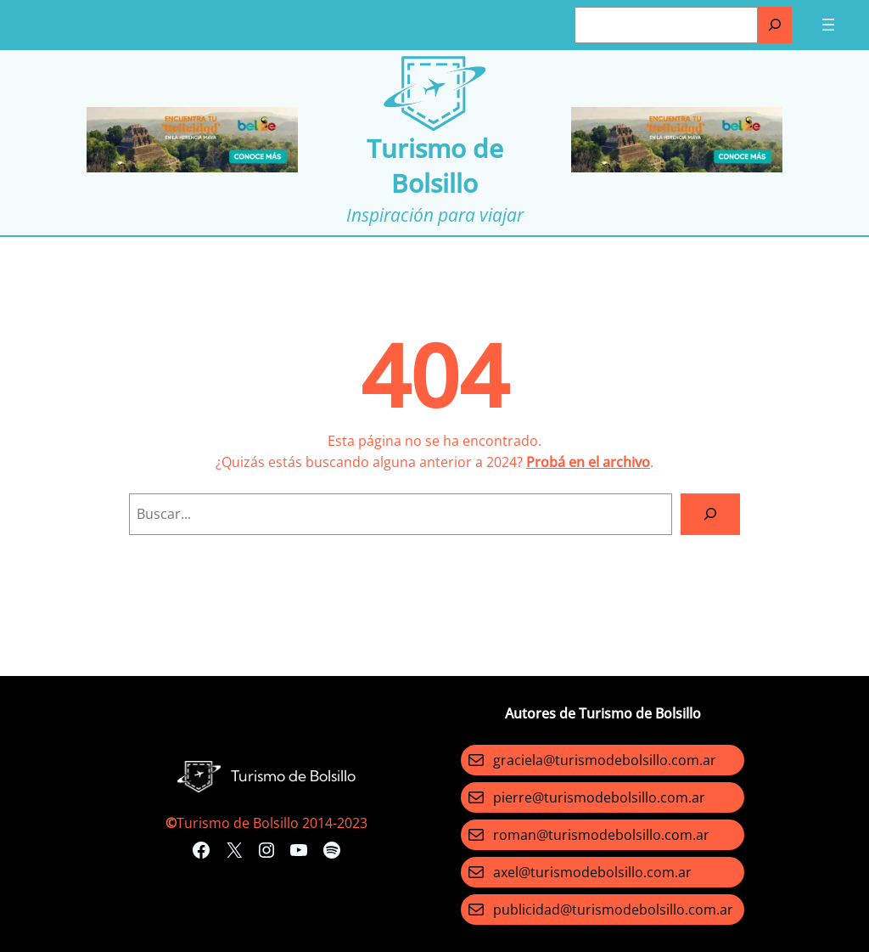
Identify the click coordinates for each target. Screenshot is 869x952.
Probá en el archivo (588, 462)
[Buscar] (775, 25)
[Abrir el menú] (828, 24)
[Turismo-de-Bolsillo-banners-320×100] (192, 167)
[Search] (710, 514)
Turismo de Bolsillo (435, 165)
